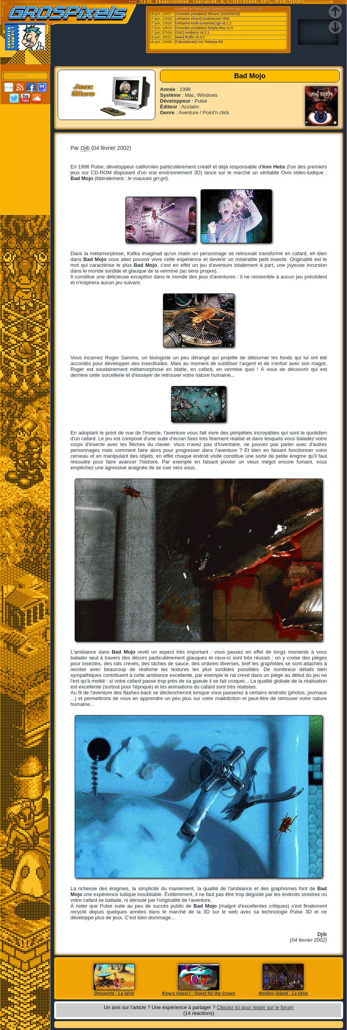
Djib (85, 148)
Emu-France (251, 9)
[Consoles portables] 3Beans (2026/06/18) (207, 14)
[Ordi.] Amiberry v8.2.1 (192, 32)
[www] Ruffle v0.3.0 (189, 37)
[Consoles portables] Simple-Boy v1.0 (204, 28)
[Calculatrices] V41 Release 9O (199, 42)
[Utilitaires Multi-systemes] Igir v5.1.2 (203, 23)
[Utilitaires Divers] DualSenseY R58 (202, 19)
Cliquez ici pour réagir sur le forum (255, 1007)
